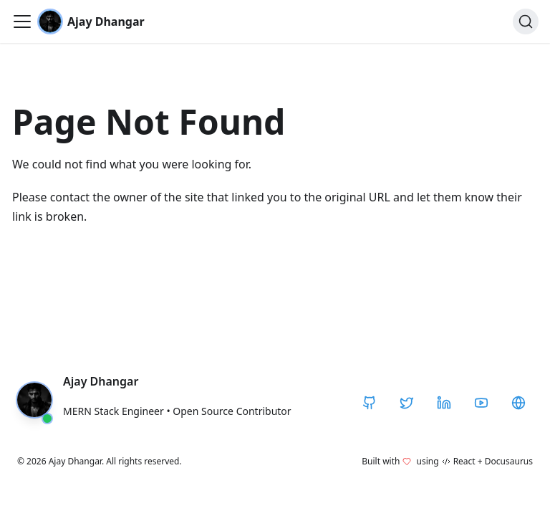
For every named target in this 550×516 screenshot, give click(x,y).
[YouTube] (481, 402)
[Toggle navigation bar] (22, 21)
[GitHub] (369, 402)
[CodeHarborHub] (518, 402)
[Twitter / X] (406, 402)
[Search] (526, 21)
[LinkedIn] (444, 402)
